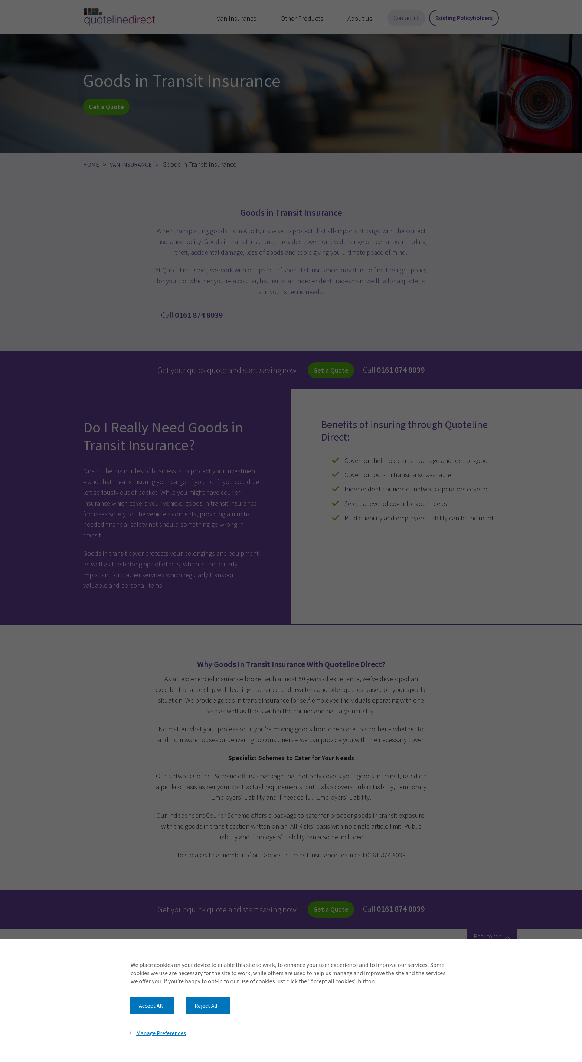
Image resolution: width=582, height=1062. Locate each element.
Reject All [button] (205, 1006)
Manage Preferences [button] (161, 1033)
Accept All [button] (151, 1006)
